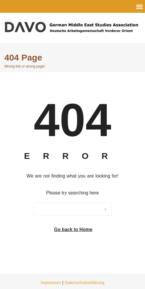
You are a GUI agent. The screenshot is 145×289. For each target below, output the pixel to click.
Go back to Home (73, 229)
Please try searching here (72, 192)
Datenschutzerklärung (84, 282)
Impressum (51, 282)
